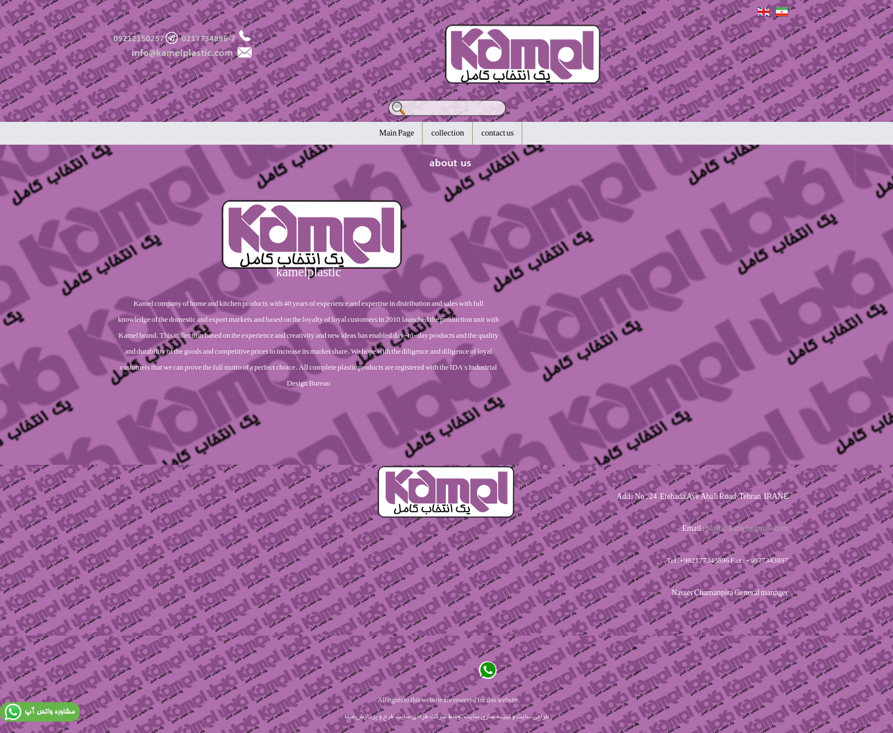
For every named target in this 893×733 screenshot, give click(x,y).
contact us (497, 133)
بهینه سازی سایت (487, 716)
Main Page (396, 133)
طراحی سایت (532, 716)
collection (447, 133)
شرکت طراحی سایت (421, 716)
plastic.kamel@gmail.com (747, 528)
